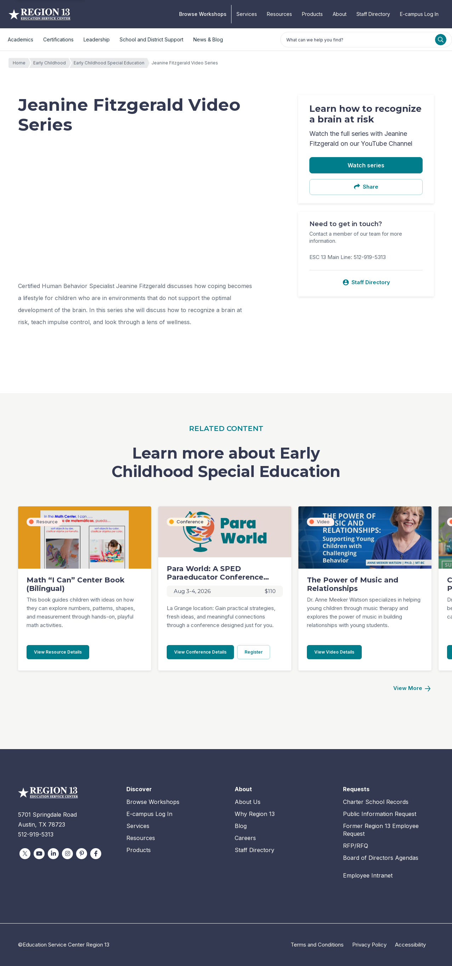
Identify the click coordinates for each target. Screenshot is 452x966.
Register (257, 652)
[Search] (440, 39)
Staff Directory (373, 14)
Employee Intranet (368, 875)
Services (246, 14)
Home (21, 63)
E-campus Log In (419, 14)
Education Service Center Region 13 (39, 14)
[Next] (411, 688)
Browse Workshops (203, 14)
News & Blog (208, 39)
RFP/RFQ (355, 845)
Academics (20, 39)
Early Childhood (51, 63)
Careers (245, 837)
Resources (279, 14)
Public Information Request (379, 813)
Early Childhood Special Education (111, 63)
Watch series (366, 165)
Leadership (97, 39)
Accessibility (410, 944)
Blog (241, 825)
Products (312, 14)
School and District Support (151, 39)
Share (366, 186)
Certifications (58, 39)
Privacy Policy (369, 944)
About (340, 14)
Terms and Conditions (317, 944)
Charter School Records (375, 801)
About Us (248, 801)
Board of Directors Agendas (380, 857)
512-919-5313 (35, 834)
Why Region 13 (255, 813)
